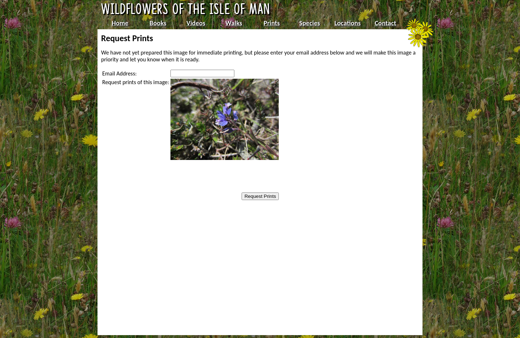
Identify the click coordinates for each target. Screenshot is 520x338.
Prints (272, 23)
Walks (233, 23)
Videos (195, 23)
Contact (385, 23)
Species (309, 23)
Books (158, 23)
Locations (347, 23)
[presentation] (216, 177)
